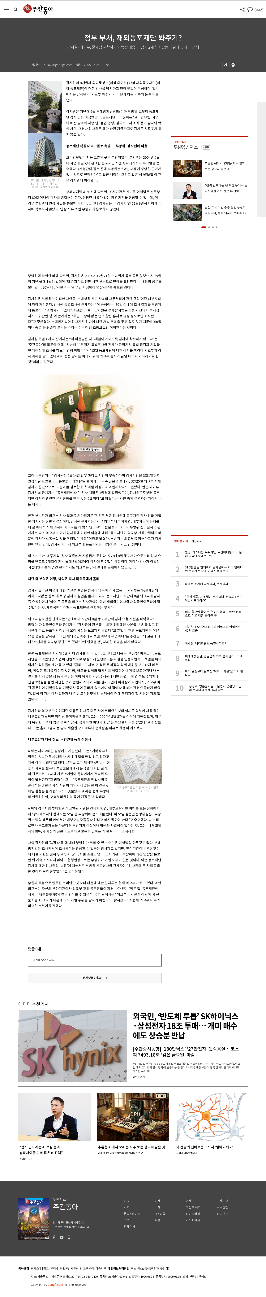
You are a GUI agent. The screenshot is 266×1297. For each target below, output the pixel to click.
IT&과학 (160, 1214)
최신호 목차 (193, 1207)
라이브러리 (193, 1214)
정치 (127, 1201)
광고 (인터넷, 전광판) (56, 1268)
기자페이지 (193, 1220)
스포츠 (128, 1220)
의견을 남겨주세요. (43, 960)
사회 (127, 1207)
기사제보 (222, 1201)
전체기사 (129, 1227)
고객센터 (88, 1268)
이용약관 (101, 1268)
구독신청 (222, 1207)
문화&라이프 (132, 1214)
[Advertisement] (85, 242)
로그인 (259, 10)
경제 (158, 1201)
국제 (158, 1207)
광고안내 (222, 1214)
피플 (158, 1220)
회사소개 (36, 1268)
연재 (188, 1201)
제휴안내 (76, 1268)
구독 (206, 147)
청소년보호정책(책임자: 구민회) (150, 1268)
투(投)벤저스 (186, 147)
